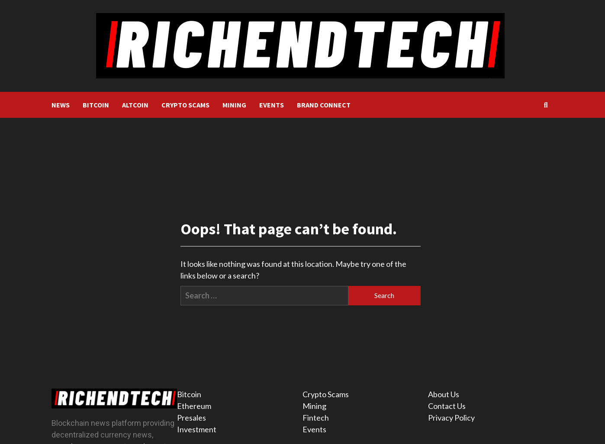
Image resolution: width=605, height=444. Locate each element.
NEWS (60, 104)
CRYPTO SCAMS (185, 104)
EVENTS (271, 104)
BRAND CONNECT (324, 104)
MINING (234, 104)
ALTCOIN (135, 104)
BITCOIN (96, 104)
